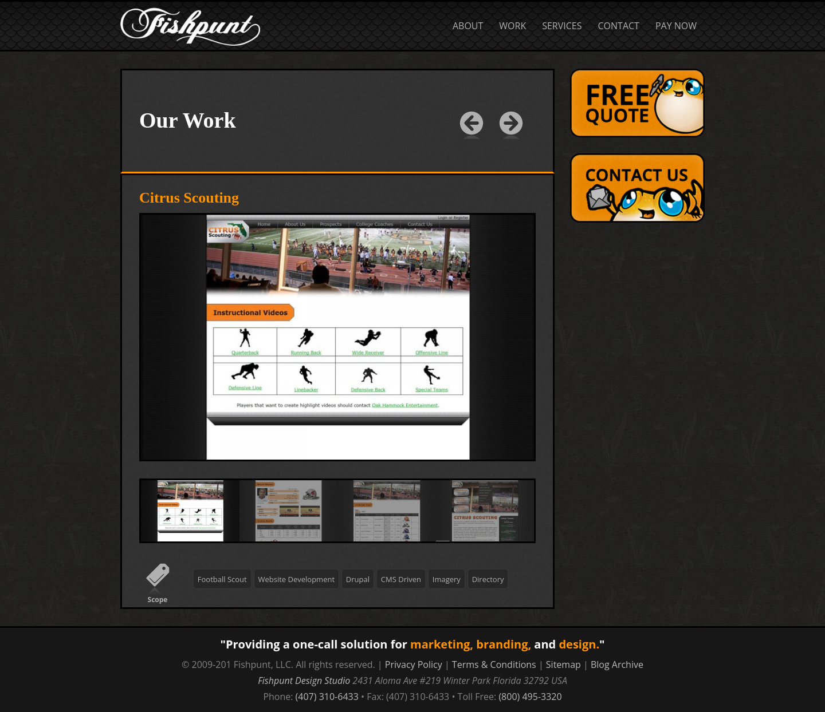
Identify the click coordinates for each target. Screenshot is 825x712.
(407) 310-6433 (327, 696)
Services (562, 25)
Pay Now (676, 25)
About (468, 25)
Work (512, 25)
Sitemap (563, 664)
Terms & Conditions (494, 664)
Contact (618, 25)
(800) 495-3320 (529, 696)
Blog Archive (617, 664)
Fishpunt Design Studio (304, 680)
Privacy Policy (413, 664)
